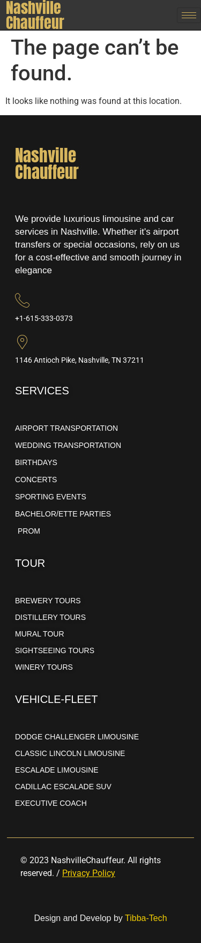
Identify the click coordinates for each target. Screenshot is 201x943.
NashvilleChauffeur (47, 163)
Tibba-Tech (146, 918)
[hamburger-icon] (189, 15)
